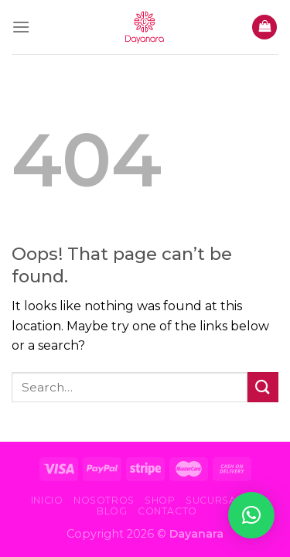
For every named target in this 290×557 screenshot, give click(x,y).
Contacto (167, 511)
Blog (112, 511)
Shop (160, 500)
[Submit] (262, 387)
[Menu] (21, 27)
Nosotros (104, 500)
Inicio (47, 500)
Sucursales (220, 500)
